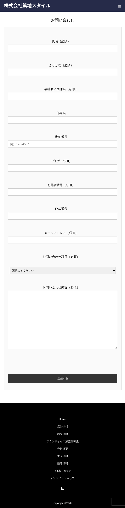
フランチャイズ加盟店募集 (62, 441)
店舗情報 (62, 426)
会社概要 (62, 448)
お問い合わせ (62, 470)
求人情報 (62, 456)
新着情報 (62, 463)
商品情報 (62, 434)
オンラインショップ (62, 478)
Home (62, 419)
